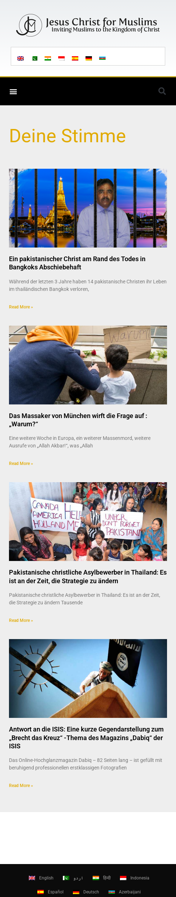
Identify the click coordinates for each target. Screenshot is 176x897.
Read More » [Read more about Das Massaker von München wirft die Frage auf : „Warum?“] (21, 463)
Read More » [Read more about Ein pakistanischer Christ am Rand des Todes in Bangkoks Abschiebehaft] (21, 307)
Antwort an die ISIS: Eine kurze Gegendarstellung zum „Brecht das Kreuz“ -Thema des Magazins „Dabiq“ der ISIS (86, 737)
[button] (13, 91)
